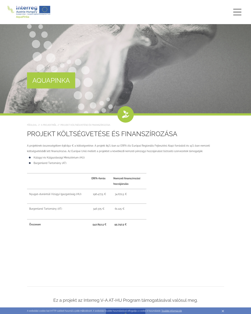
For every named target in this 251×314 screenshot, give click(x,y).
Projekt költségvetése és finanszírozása (85, 125)
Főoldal (32, 125)
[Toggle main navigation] (237, 12)
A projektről (49, 125)
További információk (171, 311)
